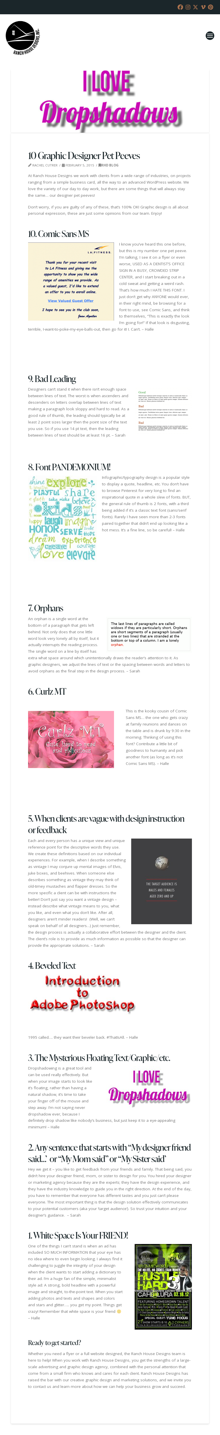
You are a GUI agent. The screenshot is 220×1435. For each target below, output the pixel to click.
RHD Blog (109, 165)
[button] (210, 35)
